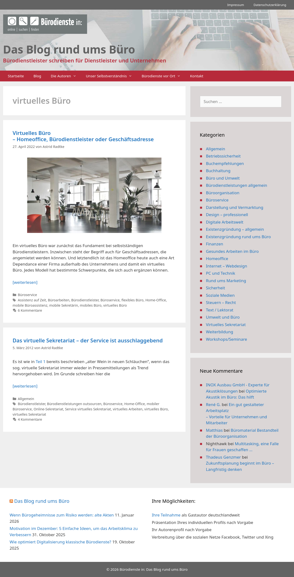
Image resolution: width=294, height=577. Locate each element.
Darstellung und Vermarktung (234, 207)
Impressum (235, 5)
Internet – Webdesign (226, 266)
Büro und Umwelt (223, 178)
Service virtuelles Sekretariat (88, 409)
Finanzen (214, 244)
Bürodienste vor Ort (163, 76)
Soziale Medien (220, 295)
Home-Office (155, 300)
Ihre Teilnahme (166, 515)
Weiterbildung (219, 331)
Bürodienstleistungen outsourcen (74, 403)
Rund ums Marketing (226, 280)
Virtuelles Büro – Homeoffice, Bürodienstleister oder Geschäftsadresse (83, 136)
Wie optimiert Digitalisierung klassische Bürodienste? (60, 542)
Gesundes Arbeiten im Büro (232, 251)
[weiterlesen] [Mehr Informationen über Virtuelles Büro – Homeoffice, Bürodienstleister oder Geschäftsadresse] (25, 282)
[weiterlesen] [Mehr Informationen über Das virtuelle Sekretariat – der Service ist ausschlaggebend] (25, 386)
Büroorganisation (223, 192)
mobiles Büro (91, 305)
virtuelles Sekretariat (29, 414)
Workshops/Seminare (226, 339)
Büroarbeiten (58, 300)
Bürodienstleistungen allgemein (236, 185)
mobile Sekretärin (63, 305)
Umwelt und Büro (223, 317)
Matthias (214, 430)
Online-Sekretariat (48, 409)
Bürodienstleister (85, 300)
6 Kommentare (30, 310)
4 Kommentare (30, 419)
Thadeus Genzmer (223, 457)
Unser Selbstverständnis (111, 76)
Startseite (16, 75)
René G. (213, 404)
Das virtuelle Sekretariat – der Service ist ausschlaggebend (88, 340)
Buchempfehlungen (225, 163)
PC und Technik (220, 273)
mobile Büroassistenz (30, 305)
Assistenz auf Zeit (32, 300)
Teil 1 (41, 361)
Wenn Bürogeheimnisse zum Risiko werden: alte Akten (62, 515)
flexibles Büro (132, 300)
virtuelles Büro (115, 305)
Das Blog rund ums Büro (41, 501)
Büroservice (27, 294)
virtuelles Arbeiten (128, 409)
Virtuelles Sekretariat (226, 324)
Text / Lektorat (219, 310)
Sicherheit (215, 288)
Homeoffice (217, 258)
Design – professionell (227, 214)
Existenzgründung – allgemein (235, 229)
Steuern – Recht (221, 302)
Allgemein (26, 398)
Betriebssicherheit (223, 156)
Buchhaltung (218, 170)
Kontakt (196, 75)
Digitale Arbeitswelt (224, 222)
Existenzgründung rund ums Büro (238, 236)
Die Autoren (66, 76)
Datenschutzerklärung (270, 5)
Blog (37, 75)
